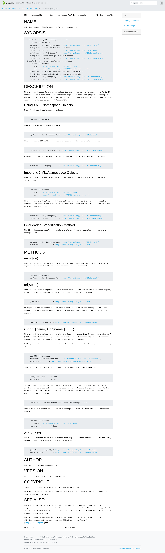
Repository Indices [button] (39, 3)
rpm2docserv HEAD (126, 548)
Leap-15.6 (16, 8)
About (28, 3)
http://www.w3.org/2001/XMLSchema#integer (83, 53)
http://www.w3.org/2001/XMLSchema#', (61, 66)
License (138, 548)
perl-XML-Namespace (30, 8)
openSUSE (20, 3)
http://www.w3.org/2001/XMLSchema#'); (81, 45)
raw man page (129, 26)
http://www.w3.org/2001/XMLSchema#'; (61, 423)
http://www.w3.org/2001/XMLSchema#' (81, 359)
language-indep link (131, 20)
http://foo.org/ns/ (34, 523)
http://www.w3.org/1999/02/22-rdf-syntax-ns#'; (66, 69)
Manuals (6, 8)
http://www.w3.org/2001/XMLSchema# (80, 50)
